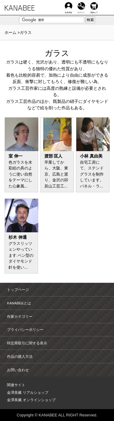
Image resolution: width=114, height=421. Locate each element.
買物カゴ (94, 6)
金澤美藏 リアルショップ (27, 392)
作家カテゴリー (20, 316)
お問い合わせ (18, 370)
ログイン (81, 6)
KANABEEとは (19, 303)
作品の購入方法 (20, 356)
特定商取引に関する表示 (27, 343)
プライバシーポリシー (25, 330)
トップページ (18, 290)
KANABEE (20, 9)
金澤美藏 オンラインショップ (31, 400)
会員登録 (68, 6)
